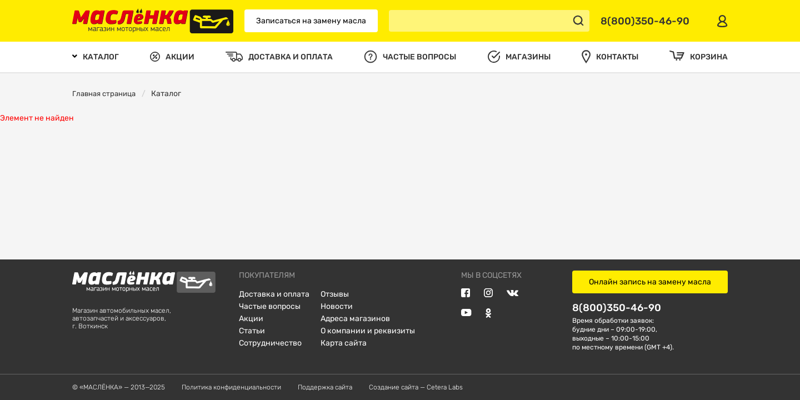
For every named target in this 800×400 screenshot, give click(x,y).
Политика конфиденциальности (231, 387)
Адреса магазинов (355, 318)
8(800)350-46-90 (616, 307)
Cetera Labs (445, 387)
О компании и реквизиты (368, 331)
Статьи (252, 331)
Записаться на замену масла (311, 21)
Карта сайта (344, 343)
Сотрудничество (270, 343)
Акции (251, 318)
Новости (337, 306)
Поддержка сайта (325, 387)
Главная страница (104, 93)
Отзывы (335, 294)
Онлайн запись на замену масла (650, 282)
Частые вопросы (270, 306)
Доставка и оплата (274, 294)
